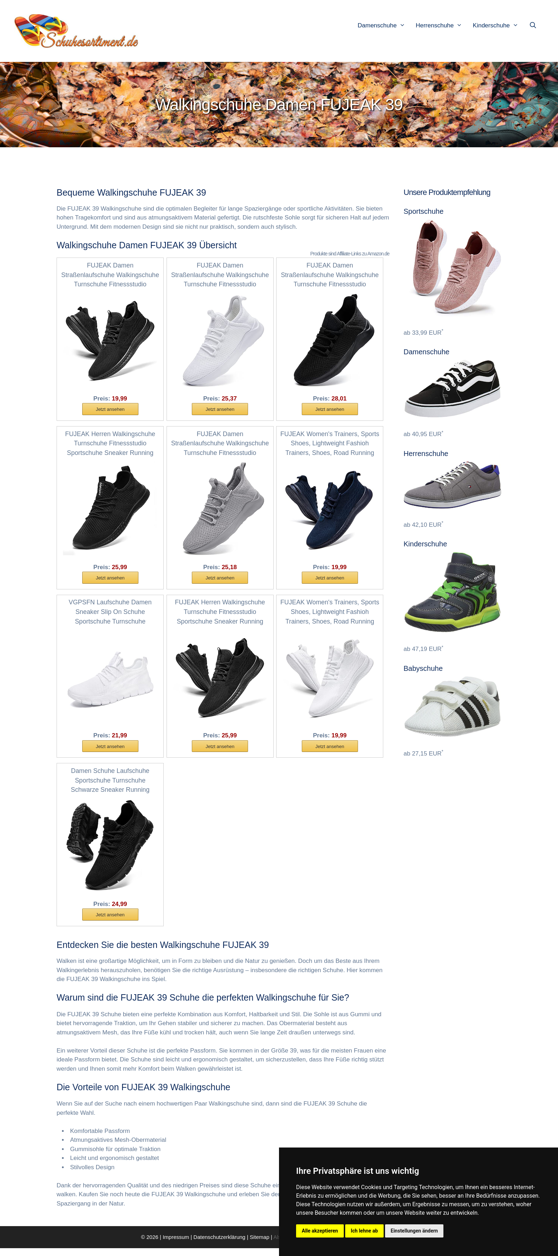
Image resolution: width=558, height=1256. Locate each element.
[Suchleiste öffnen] (534, 25)
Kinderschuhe (499, 25)
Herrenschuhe (442, 25)
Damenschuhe (385, 25)
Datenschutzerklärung (220, 1244)
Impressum (176, 1244)
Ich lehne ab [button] (364, 1231)
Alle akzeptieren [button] (320, 1231)
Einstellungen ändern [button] (414, 1231)
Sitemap (259, 1244)
